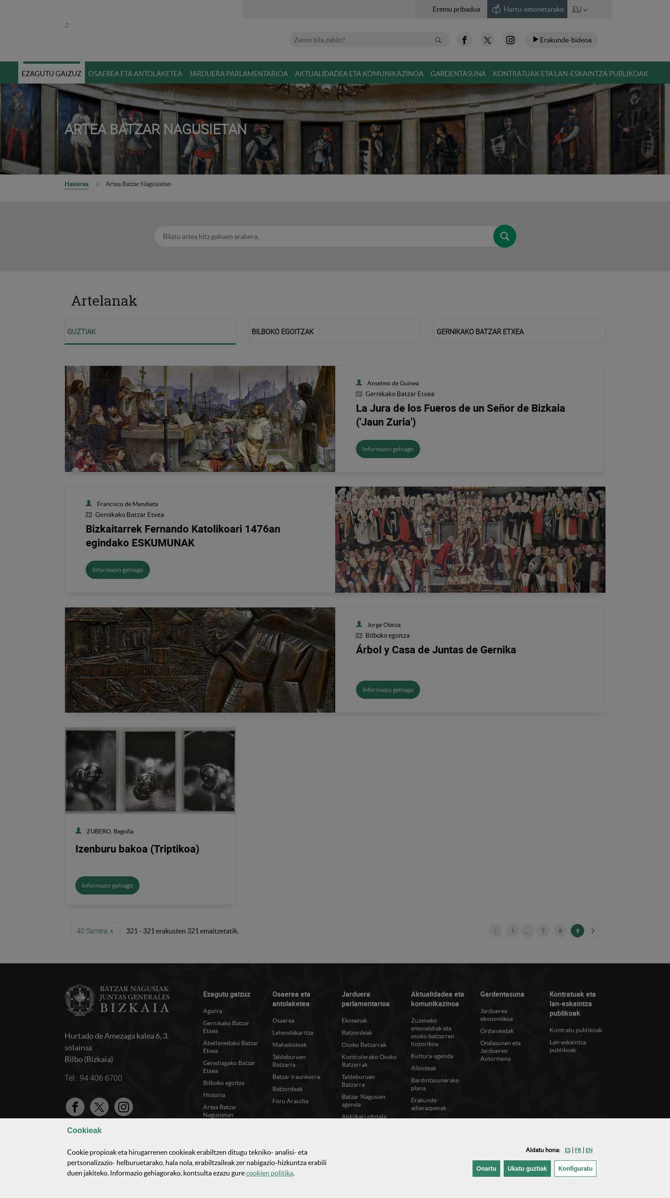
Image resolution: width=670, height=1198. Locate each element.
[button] (567, 1150)
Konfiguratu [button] (577, 1168)
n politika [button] (269, 1173)
